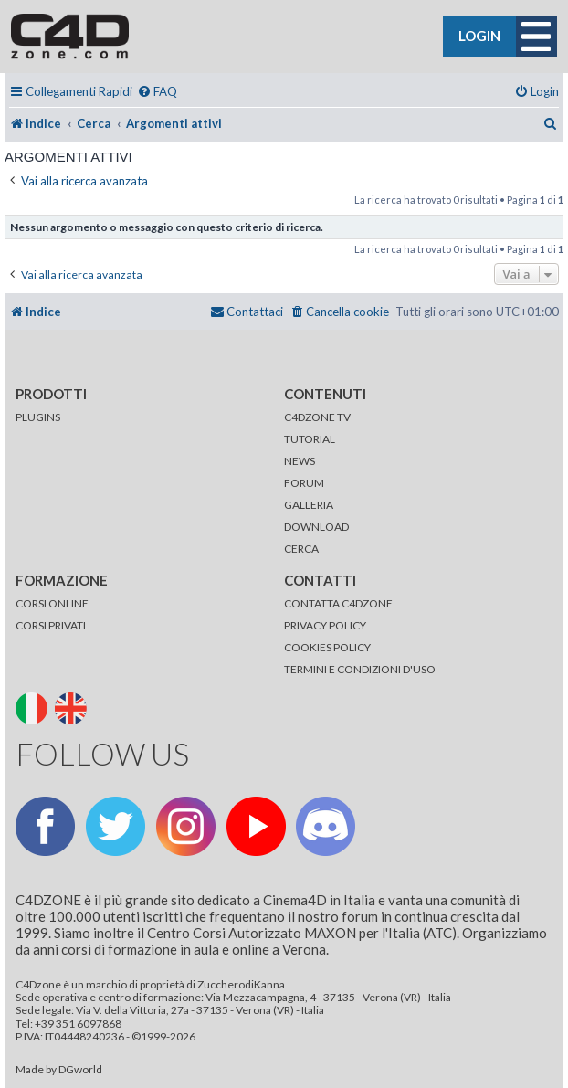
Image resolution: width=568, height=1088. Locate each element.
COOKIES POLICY (327, 647)
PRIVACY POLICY (325, 625)
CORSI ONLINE (52, 603)
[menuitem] (157, 92)
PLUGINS (38, 417)
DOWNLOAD (316, 526)
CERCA (301, 548)
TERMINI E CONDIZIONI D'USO (360, 669)
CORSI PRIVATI (51, 625)
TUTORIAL (309, 439)
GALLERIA (308, 505)
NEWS (299, 461)
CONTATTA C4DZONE (338, 603)
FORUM (304, 483)
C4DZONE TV (317, 417)
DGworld (80, 1069)
